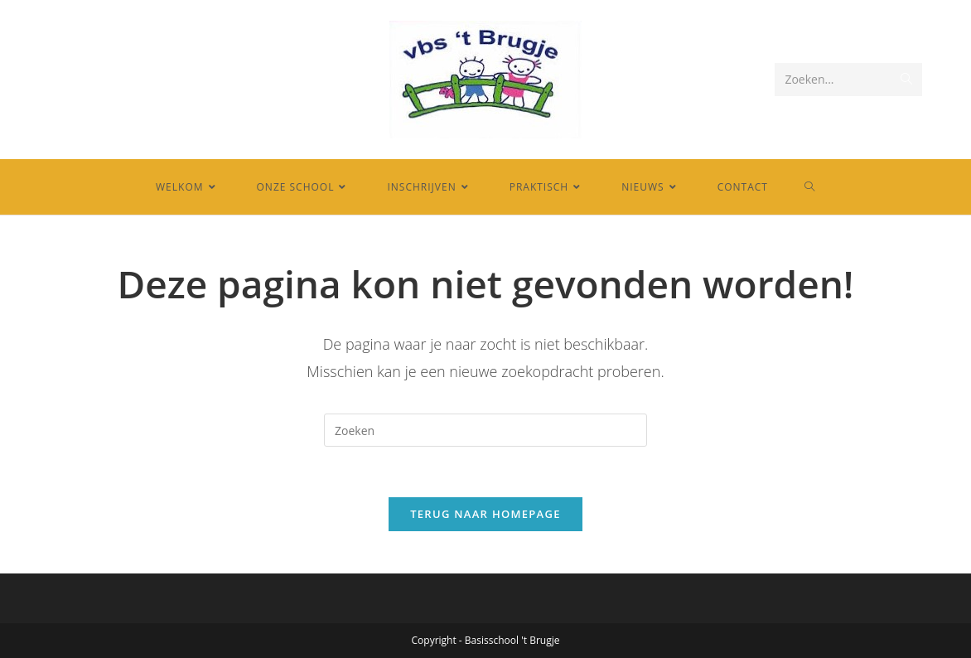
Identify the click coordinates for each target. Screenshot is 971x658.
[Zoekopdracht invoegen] (485, 430)
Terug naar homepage (485, 513)
